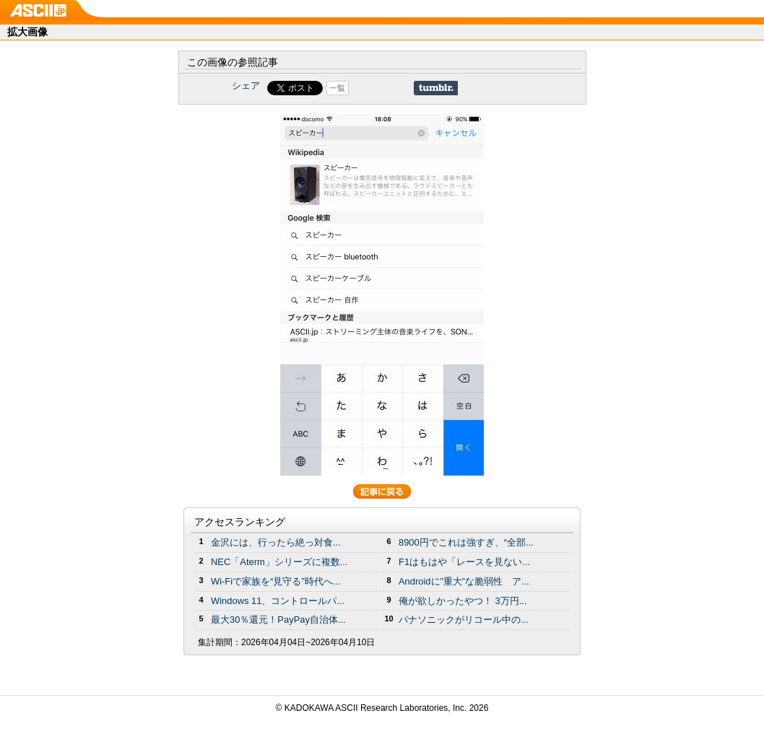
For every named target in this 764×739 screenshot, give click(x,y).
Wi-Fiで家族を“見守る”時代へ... (276, 581)
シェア (246, 85)
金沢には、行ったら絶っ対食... (276, 542)
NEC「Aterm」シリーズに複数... (279, 561)
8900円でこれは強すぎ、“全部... (466, 542)
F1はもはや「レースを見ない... (464, 561)
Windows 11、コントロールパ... (277, 600)
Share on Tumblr (436, 88)
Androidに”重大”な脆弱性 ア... (464, 581)
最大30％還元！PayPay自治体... (278, 619)
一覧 (337, 88)
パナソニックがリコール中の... (464, 619)
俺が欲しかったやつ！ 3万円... (463, 600)
